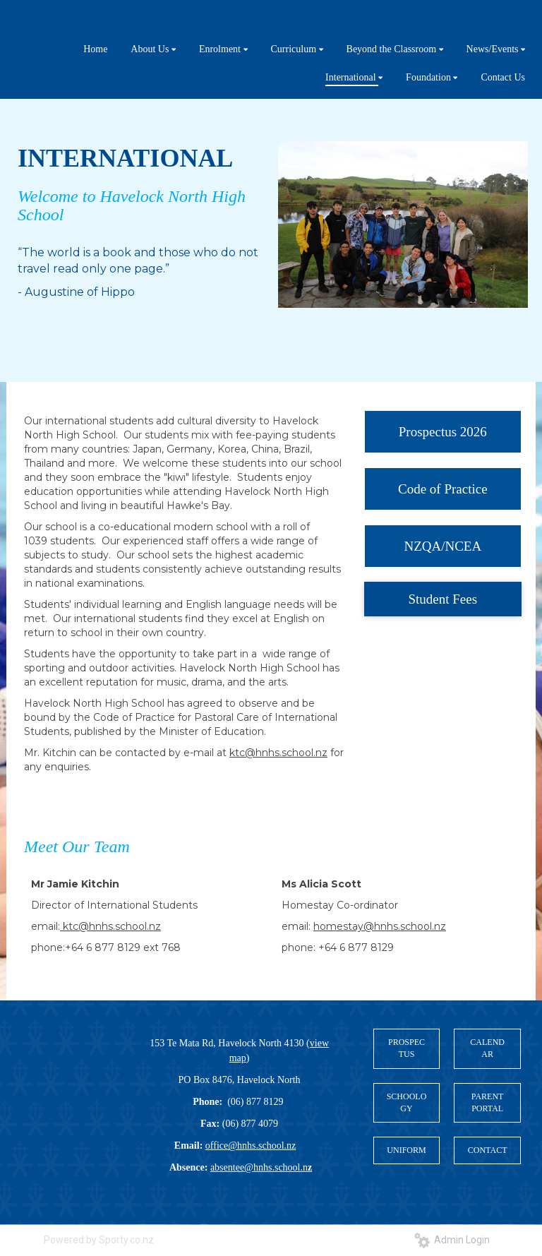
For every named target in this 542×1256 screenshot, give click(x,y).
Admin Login (452, 1239)
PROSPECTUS (406, 1048)
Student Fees (443, 599)
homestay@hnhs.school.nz (379, 926)
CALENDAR (487, 1048)
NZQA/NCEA (442, 546)
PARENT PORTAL (487, 1102)
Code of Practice (443, 489)
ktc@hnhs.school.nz (278, 752)
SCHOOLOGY (407, 1102)
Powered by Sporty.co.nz (99, 1239)
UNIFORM (406, 1150)
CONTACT (487, 1150)
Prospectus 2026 (443, 431)
